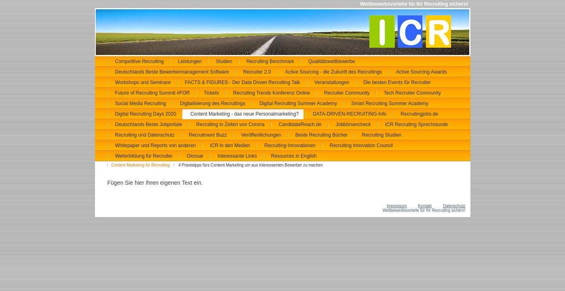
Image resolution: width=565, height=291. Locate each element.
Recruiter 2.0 (257, 72)
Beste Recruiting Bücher (321, 135)
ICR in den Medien (230, 145)
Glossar (195, 156)
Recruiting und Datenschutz (145, 135)
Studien (224, 61)
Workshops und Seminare (143, 82)
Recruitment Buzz (208, 135)
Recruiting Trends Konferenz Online (271, 93)
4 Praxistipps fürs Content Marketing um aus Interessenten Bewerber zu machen (250, 165)
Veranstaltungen (332, 82)
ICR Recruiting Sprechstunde (416, 124)
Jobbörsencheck (353, 124)
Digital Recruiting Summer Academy (298, 103)
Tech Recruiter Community (412, 93)
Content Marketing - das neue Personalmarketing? (244, 114)
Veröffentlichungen (261, 135)
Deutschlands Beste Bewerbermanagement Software (172, 72)
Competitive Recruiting (139, 61)
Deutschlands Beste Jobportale (148, 124)
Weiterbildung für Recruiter (144, 156)
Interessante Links (237, 156)
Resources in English (294, 156)
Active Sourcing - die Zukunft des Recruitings (333, 72)
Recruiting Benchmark (270, 61)
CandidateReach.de (299, 124)
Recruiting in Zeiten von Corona (230, 124)
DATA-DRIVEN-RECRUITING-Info (349, 114)
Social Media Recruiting (140, 103)
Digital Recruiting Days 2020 (145, 114)
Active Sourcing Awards (421, 72)
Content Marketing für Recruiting (141, 165)
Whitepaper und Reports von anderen (155, 145)
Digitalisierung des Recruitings (212, 103)
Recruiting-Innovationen (290, 145)
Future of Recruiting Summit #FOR (152, 93)
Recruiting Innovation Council (361, 145)
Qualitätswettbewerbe (331, 61)
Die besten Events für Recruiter (397, 82)
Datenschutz (454, 206)
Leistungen (190, 61)
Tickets (211, 93)
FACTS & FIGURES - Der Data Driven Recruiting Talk (242, 82)
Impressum (397, 206)
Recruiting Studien (381, 135)
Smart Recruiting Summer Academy (389, 103)
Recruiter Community (347, 93)
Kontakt (425, 206)
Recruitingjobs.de (419, 114)
